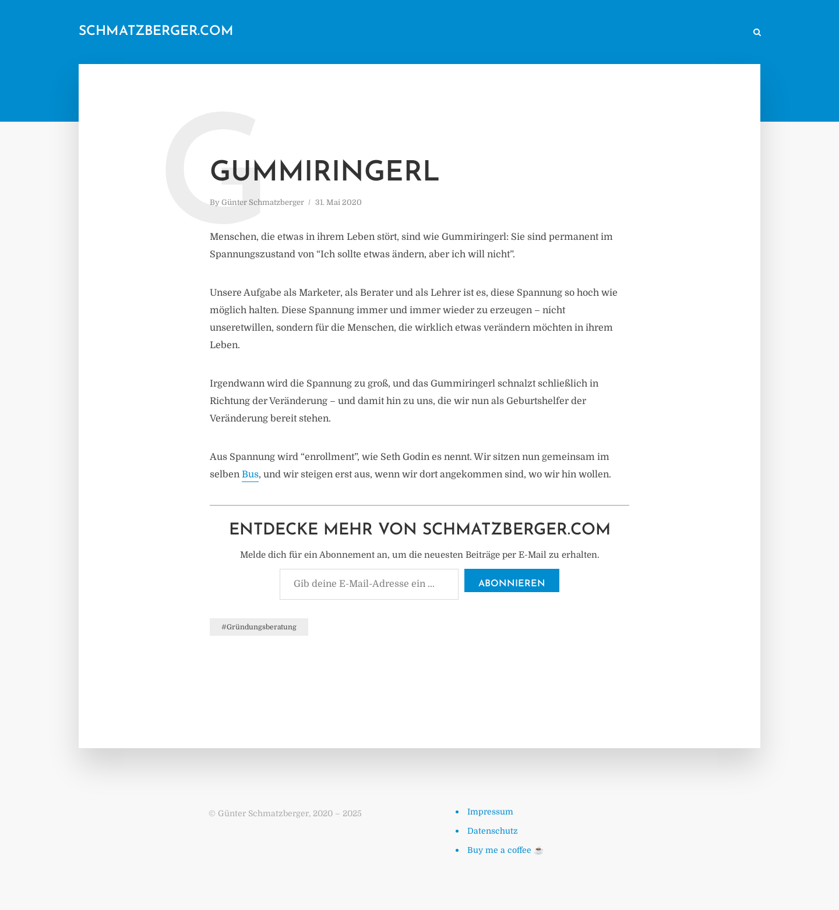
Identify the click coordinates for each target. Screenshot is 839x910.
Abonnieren (511, 584)
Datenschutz (492, 830)
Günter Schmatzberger (262, 202)
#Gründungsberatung (259, 627)
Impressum (490, 811)
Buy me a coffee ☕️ (505, 850)
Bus (250, 474)
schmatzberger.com (156, 31)
